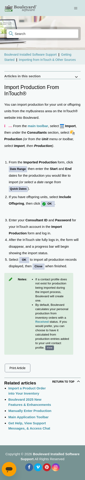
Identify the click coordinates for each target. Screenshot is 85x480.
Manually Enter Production (29, 411)
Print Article (18, 368)
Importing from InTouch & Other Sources (47, 60)
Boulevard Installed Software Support (30, 54)
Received (42, 321)
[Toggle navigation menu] (76, 8)
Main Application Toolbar (28, 417)
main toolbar (38, 126)
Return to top (66, 381)
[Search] (43, 33)
